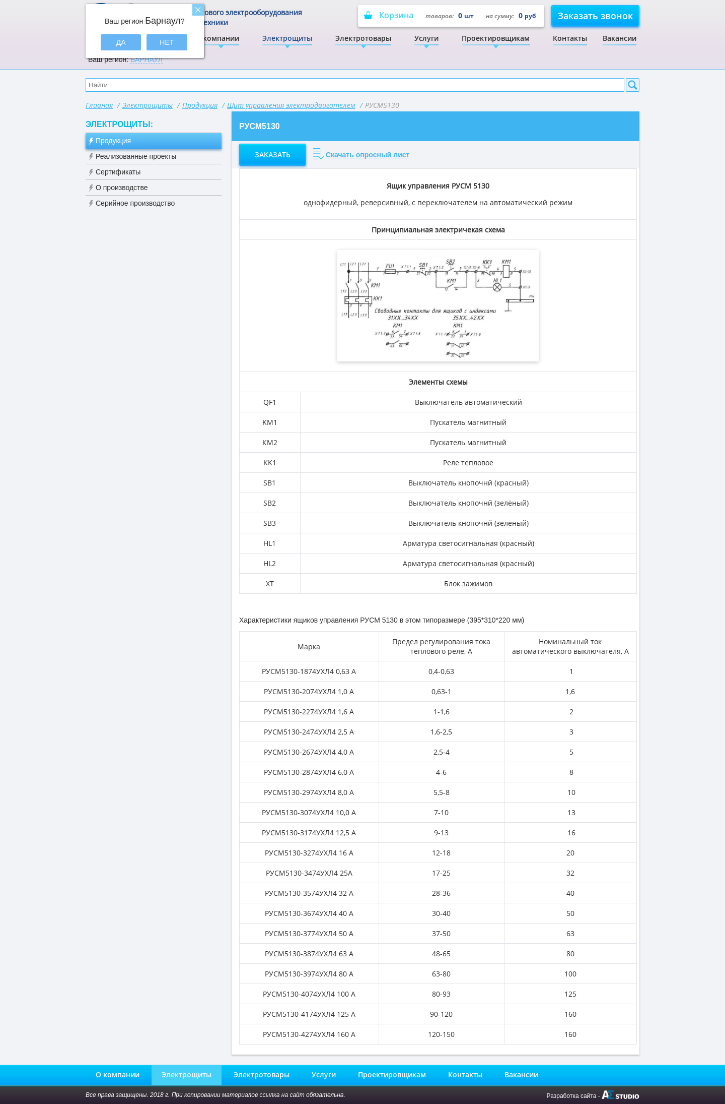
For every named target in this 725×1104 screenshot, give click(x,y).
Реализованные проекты (136, 156)
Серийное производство (135, 203)
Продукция (200, 105)
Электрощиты (287, 38)
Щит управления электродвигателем (291, 105)
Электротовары (363, 38)
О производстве (122, 187)
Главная (99, 105)
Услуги (426, 38)
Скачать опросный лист (368, 155)
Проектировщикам (496, 38)
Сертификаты (118, 172)
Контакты (570, 38)
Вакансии (619, 38)
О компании (217, 38)
